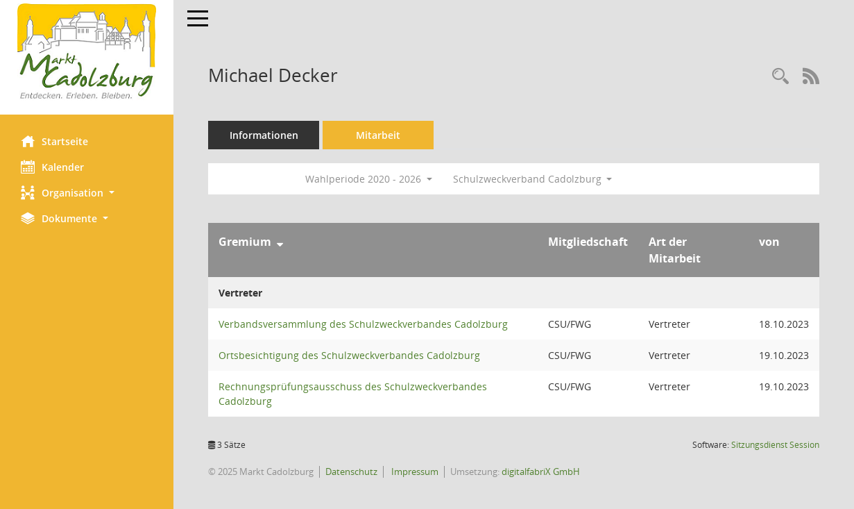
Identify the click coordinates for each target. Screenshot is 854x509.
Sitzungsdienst (775, 445)
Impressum (413, 471)
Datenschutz (351, 471)
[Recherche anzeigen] (780, 76)
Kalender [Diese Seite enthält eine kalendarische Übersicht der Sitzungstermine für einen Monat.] (52, 167)
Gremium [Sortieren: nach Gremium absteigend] (245, 241)
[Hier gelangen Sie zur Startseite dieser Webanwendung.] (86, 52)
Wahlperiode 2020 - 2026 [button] (368, 178)
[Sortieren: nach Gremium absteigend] (280, 241)
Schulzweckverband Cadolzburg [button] (533, 178)
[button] (86, 193)
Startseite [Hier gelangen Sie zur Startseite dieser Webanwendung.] (54, 141)
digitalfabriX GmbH (541, 471)
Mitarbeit (378, 135)
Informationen (264, 135)
